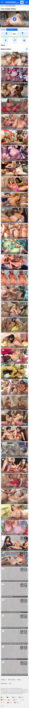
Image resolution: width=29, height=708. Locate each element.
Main (2, 5)
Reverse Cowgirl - (12, 29)
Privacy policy (4, 683)
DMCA (19, 679)
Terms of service (11, 679)
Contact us (3, 679)
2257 (10, 683)
